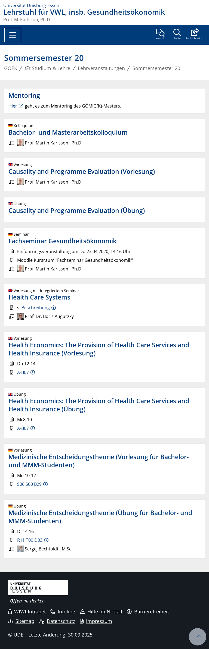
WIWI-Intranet (27, 611)
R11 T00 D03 (29, 540)
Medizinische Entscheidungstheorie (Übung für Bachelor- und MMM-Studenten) (100, 516)
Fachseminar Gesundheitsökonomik (62, 241)
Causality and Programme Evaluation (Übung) (76, 210)
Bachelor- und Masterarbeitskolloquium (68, 132)
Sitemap (21, 621)
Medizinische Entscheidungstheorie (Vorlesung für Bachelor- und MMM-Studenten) (98, 460)
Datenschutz (57, 621)
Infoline (62, 611)
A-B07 (23, 372)
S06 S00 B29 (29, 484)
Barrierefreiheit (148, 611)
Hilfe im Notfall (101, 611)
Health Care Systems (39, 297)
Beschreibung (35, 308)
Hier (12, 106)
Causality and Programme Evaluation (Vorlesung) (81, 171)
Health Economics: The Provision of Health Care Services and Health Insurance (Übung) (98, 404)
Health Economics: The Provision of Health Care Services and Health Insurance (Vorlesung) (98, 349)
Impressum (96, 621)
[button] (194, 35)
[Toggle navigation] (12, 35)
